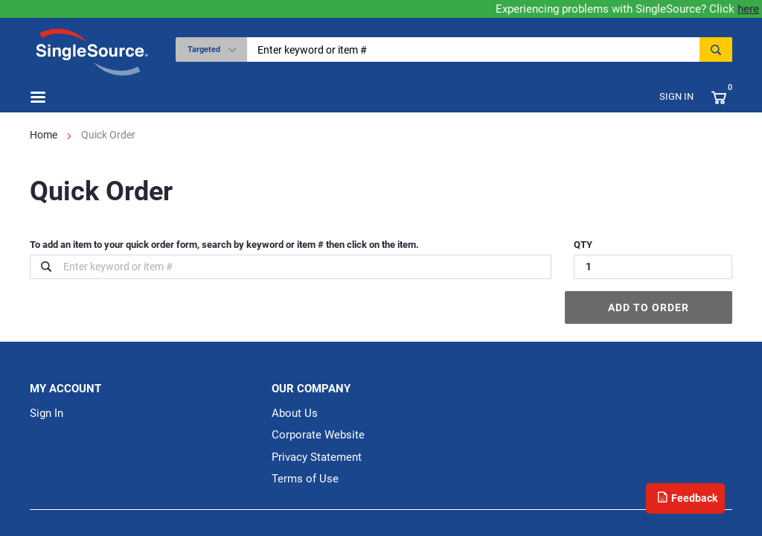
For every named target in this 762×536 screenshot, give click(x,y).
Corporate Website (318, 434)
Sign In (676, 96)
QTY (583, 244)
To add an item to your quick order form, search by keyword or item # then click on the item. (224, 244)
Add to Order (648, 307)
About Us (295, 413)
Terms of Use (305, 478)
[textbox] (478, 49)
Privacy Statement (317, 457)
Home (43, 135)
